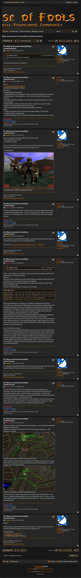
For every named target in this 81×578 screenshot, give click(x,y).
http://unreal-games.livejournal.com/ (13, 72)
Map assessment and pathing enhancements (22, 36)
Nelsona (11, 55)
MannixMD (45, 566)
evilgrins (60, 55)
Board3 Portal (36, 571)
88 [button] (75, 41)
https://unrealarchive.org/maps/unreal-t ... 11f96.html (28, 244)
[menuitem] (16, 2)
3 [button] (66, 41)
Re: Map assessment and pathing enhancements (17, 47)
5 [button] (71, 41)
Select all (10, 290)
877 (62, 58)
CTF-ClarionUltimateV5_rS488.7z (14, 86)
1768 (62, 79)
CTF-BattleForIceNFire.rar (13, 534)
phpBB (35, 569)
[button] (56, 41)
